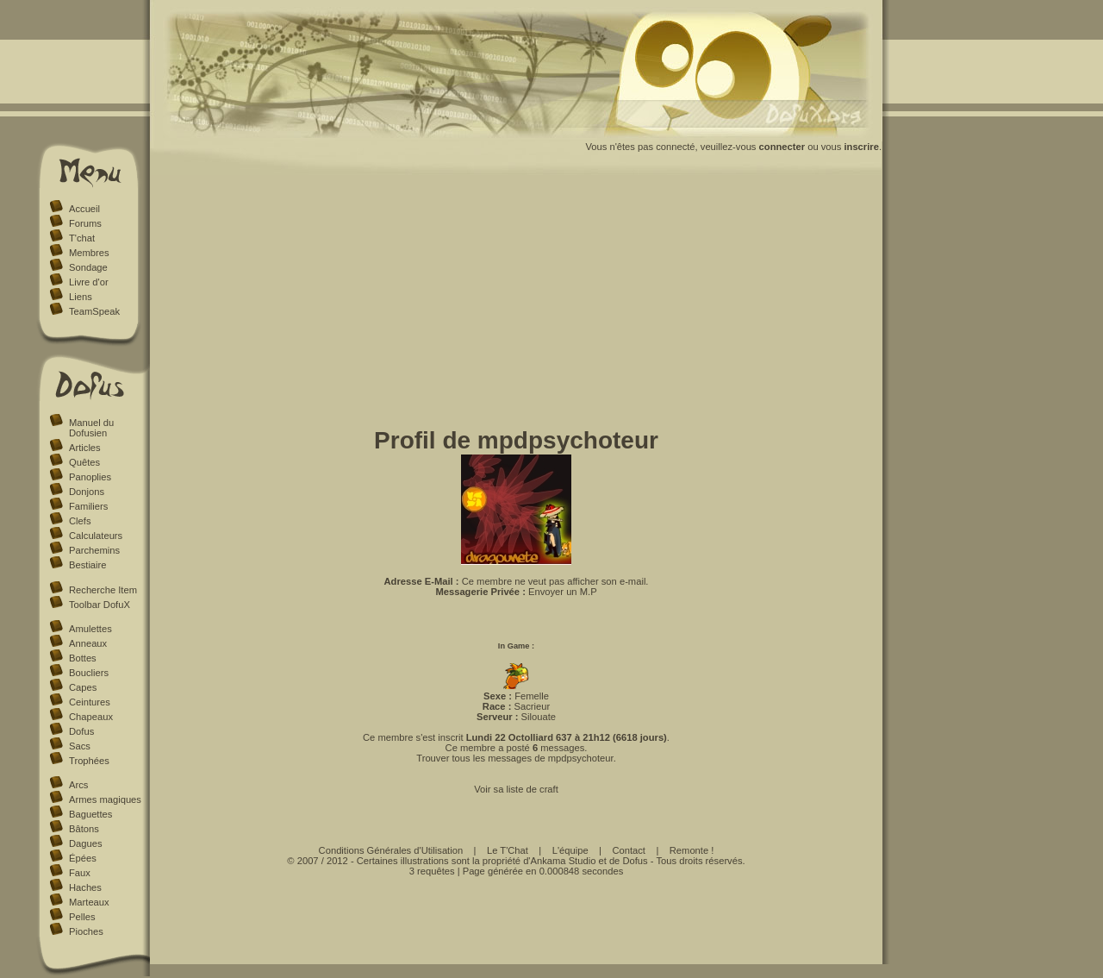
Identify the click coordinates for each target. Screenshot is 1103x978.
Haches (85, 887)
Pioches (86, 931)
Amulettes (90, 629)
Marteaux (89, 902)
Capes (83, 687)
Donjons (86, 491)
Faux (79, 873)
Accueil (84, 209)
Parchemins (94, 550)
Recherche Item (103, 590)
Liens (80, 297)
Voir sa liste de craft (516, 789)
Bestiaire (88, 565)
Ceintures (89, 702)
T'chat (82, 238)
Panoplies (90, 477)
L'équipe (570, 850)
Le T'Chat (507, 850)
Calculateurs (95, 535)
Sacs (79, 746)
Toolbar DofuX (99, 604)
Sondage (88, 267)
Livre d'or (89, 282)
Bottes (83, 658)
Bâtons (84, 829)
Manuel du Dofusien (91, 427)
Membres (89, 253)
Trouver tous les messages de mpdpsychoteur (514, 758)
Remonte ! (692, 850)
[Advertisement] (516, 304)
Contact (628, 850)
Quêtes (84, 462)
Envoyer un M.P (562, 591)
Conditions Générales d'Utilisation (391, 850)
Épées (83, 858)
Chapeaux (91, 717)
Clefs (80, 521)
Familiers (88, 506)
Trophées (89, 760)
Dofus (81, 731)
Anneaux (88, 643)
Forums (85, 223)
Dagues (86, 843)
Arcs (78, 785)
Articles (85, 447)
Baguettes (90, 814)
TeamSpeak (94, 311)
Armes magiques (105, 799)
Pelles (82, 917)
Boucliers (89, 673)
